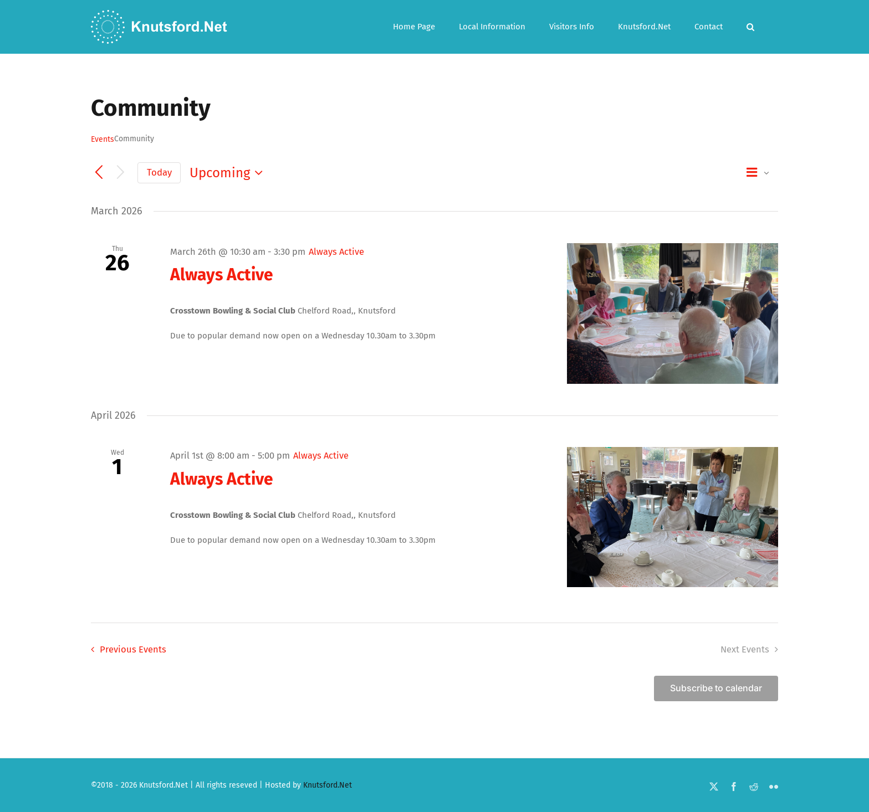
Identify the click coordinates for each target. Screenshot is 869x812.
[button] (750, 27)
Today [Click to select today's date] (159, 172)
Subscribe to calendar (716, 688)
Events (102, 139)
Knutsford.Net (327, 785)
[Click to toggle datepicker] (229, 172)
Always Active (221, 275)
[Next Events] (121, 173)
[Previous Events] (99, 173)
